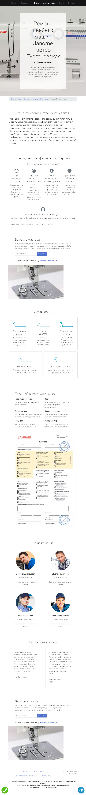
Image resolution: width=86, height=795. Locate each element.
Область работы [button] (46, 776)
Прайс (61, 3)
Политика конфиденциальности (25, 776)
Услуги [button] (13, 3)
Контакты (71, 3)
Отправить (42, 254)
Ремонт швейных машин (40, 99)
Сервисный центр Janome (20, 99)
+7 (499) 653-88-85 (43, 62)
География (25, 3)
